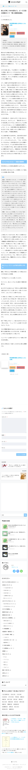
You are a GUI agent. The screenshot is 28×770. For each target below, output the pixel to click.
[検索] (25, 515)
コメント (5, 417)
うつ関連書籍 (6, 629)
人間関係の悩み (8, 596)
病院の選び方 (8, 621)
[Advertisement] (14, 390)
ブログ (6, 667)
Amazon (13, 33)
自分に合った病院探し (8, 618)
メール (4, 441)
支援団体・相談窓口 (8, 632)
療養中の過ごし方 (7, 612)
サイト (3, 448)
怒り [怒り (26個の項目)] (15, 699)
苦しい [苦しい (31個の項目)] (16, 706)
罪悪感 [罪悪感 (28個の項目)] (10, 704)
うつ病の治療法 (7, 645)
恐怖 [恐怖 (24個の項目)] (20, 699)
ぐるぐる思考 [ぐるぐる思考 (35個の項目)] (5, 694)
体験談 (5, 651)
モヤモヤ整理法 (7, 609)
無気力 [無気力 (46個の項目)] (10, 701)
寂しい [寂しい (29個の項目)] (10, 699)
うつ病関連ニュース (8, 648)
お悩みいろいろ (7, 585)
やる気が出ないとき (9, 606)
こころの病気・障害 (8, 634)
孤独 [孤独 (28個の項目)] (4, 699)
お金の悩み (7, 593)
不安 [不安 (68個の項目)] (17, 696)
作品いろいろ (6, 654)
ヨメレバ (15, 28)
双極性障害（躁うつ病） (10, 640)
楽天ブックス (21, 33)
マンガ (6, 659)
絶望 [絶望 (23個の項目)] (4, 704)
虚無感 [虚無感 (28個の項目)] (11, 709)
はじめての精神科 (9, 623)
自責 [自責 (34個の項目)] (11, 706)
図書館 (12, 36)
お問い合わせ (15, 764)
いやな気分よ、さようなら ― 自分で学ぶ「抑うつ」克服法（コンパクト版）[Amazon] (18, 720)
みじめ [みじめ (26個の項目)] (4, 696)
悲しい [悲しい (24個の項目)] (4, 701)
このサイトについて (6, 764)
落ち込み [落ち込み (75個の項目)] (4, 709)
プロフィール (14, 567)
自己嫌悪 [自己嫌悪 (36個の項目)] (4, 706)
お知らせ (5, 676)
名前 (3, 435)
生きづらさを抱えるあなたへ (10, 582)
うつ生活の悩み (8, 588)
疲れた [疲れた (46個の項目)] (22, 701)
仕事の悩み (7, 590)
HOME (14, 762)
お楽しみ (5, 673)
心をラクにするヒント (8, 601)
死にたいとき (8, 598)
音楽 (6, 662)
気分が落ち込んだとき (10, 604)
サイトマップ (23, 764)
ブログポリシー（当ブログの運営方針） (14, 767)
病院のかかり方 (8, 626)
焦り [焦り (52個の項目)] (16, 701)
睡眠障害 (7, 642)
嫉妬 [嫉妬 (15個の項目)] (22, 696)
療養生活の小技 (7, 615)
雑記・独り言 (6, 670)
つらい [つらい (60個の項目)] (19, 694)
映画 (6, 665)
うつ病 (6, 637)
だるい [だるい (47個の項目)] (13, 694)
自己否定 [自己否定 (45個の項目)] (16, 704)
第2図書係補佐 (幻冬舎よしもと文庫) (18, 24)
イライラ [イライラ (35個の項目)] (11, 696)
